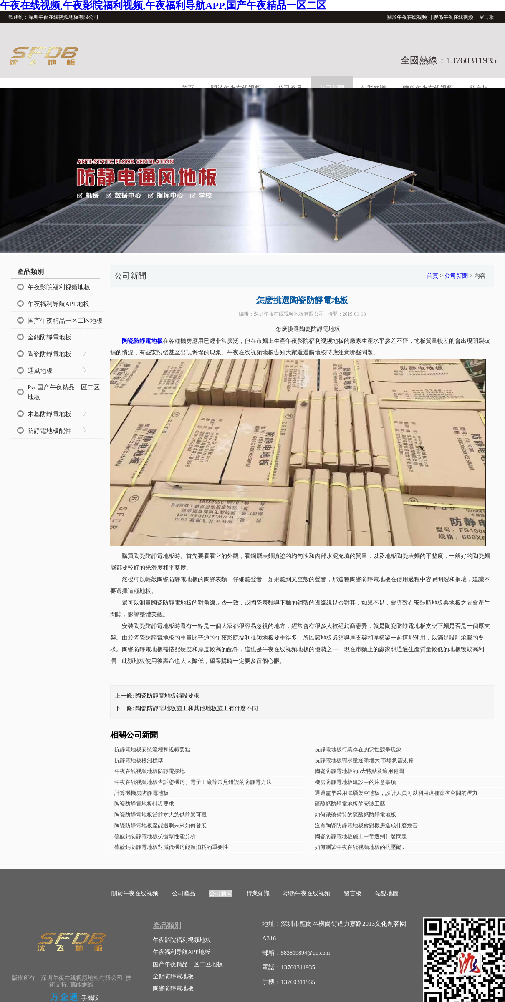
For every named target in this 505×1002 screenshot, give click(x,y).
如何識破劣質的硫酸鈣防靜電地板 (355, 814)
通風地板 (40, 370)
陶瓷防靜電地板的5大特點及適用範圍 (359, 771)
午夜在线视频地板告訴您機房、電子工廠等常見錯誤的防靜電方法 (193, 782)
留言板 (486, 17)
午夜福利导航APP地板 (58, 304)
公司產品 (183, 893)
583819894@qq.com (305, 953)
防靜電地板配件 (49, 430)
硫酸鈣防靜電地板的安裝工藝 (350, 804)
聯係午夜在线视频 (453, 17)
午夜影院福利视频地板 (59, 287)
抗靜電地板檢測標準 (138, 760)
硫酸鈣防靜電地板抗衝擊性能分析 (155, 836)
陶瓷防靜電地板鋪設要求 (167, 696)
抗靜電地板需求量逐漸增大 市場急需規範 (364, 760)
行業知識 (258, 893)
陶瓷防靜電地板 (49, 354)
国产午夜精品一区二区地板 (65, 320)
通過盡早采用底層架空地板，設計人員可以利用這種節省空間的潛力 (396, 793)
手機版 (90, 998)
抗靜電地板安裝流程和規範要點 (152, 749)
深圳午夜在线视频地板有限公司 (289, 314)
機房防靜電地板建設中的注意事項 (355, 782)
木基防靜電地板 (49, 414)
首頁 (432, 276)
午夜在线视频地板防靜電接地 (149, 771)
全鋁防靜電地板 (49, 337)
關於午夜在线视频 (407, 17)
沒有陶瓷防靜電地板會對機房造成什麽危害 (366, 825)
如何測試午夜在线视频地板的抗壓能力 (361, 847)
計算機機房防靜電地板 (141, 793)
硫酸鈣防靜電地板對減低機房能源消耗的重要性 (171, 847)
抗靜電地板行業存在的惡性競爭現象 (358, 749)
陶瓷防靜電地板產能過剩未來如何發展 (160, 825)
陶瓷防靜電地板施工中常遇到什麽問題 (361, 836)
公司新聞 (456, 276)
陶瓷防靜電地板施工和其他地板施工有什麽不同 (196, 708)
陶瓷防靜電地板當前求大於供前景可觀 (160, 814)
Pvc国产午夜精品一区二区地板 (64, 392)
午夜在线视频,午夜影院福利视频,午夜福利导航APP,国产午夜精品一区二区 (163, 5)
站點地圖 (387, 893)
